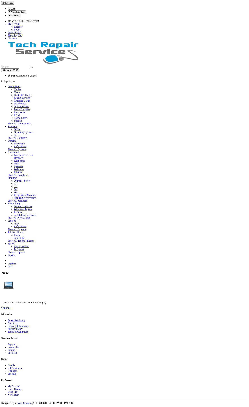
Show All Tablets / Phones (21, 240)
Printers (18, 172)
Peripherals (13, 152)
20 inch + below (22, 180)
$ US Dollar (14, 15)
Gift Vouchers (15, 368)
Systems (12, 140)
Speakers (18, 166)
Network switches (23, 206)
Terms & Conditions (18, 331)
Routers (18, 212)
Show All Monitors (17, 200)
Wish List (12, 391)
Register (18, 26)
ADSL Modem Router (25, 215)
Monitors (12, 178)
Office (17, 129)
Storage (18, 120)
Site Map (12, 352)
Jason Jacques (24, 403)
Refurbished (20, 146)
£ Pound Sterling (17, 12)
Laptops (12, 220)
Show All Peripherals (18, 175)
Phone (17, 235)
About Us (12, 323)
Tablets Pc (19, 238)
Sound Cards (20, 118)
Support (12, 344)
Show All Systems (17, 149)
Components (14, 86)
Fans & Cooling (22, 98)
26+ (16, 192)
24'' (15, 189)
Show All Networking (19, 218)
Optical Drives (21, 106)
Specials (12, 373)
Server (17, 135)
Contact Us (13, 347)
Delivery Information (18, 326)
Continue (6, 308)
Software (12, 126)
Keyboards (19, 160)
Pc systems (19, 143)
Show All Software (17, 138)
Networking (14, 203)
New (16, 223)
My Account (14, 386)
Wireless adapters (23, 209)
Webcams (19, 169)
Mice (16, 163)
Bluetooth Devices (23, 155)
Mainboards (20, 103)
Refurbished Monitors (25, 195)
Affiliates (12, 371)
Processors (19, 112)
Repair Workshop (16, 320)
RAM (17, 115)
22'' (15, 183)
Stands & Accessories (25, 198)
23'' (15, 186)
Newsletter (13, 394)
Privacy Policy (15, 328)
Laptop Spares (21, 246)
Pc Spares (19, 249)
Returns (12, 350)
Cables (17, 89)
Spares (11, 243)
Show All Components (19, 123)
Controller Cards (22, 95)
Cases (17, 92)
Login (17, 29)
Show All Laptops (17, 229)
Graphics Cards (22, 100)
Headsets (18, 158)
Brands (11, 365)
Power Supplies (22, 109)
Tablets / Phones (16, 232)
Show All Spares (16, 252)
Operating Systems (23, 132)
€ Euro (12, 9)
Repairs (11, 255)
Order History (15, 389)
